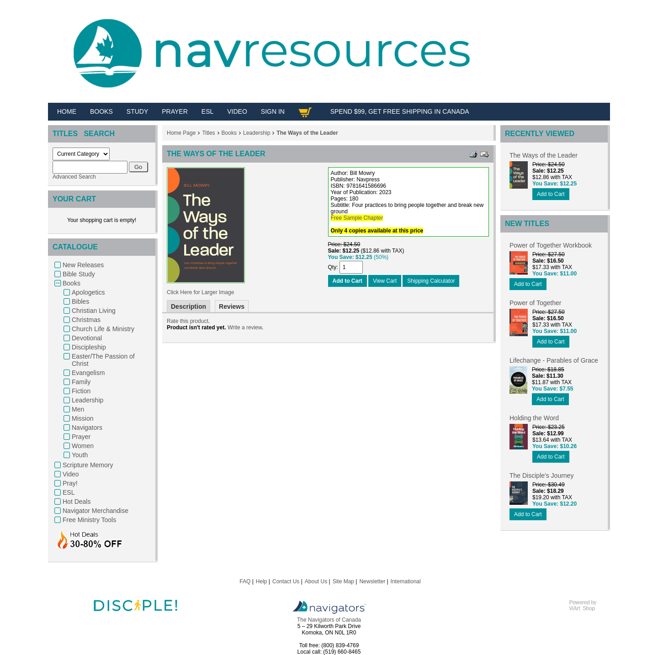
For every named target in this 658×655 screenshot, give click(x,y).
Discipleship (89, 347)
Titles (208, 133)
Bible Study (79, 274)
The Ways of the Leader (307, 133)
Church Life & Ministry (103, 329)
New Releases (83, 265)
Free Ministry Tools (89, 519)
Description (188, 306)
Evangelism (88, 372)
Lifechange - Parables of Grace (553, 360)
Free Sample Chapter (357, 218)
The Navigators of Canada (329, 620)
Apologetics (88, 292)
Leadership (87, 400)
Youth (80, 455)
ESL (68, 492)
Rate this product (187, 321)
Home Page (181, 133)
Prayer (81, 436)
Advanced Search (74, 177)
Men (78, 409)
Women (83, 445)
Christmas (86, 319)
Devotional (87, 338)
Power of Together (535, 302)
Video (71, 474)
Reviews (231, 306)
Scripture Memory (88, 465)
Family (81, 382)
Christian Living (94, 310)
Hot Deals (76, 501)
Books (71, 283)
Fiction (81, 391)
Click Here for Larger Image (200, 292)
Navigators (87, 427)
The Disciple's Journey (541, 475)
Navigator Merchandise (95, 510)
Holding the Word (534, 418)
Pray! (70, 483)
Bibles (80, 301)
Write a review (245, 327)
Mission (82, 418)
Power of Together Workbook (550, 245)
